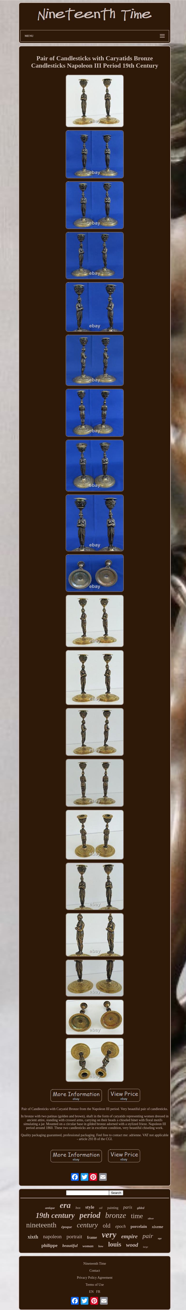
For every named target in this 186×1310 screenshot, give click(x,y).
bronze (115, 1215)
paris (127, 1207)
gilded (140, 1208)
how (100, 1246)
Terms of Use (94, 1284)
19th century (55, 1215)
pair (147, 1235)
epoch (120, 1226)
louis (114, 1244)
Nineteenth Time (94, 1263)
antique (50, 1208)
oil (100, 1208)
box (78, 1208)
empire (129, 1236)
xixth (33, 1236)
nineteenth (41, 1225)
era (65, 1205)
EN (91, 1292)
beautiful (70, 1245)
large (145, 1247)
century (87, 1225)
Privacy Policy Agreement (95, 1277)
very (109, 1234)
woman (88, 1246)
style (89, 1207)
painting (112, 1208)
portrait (74, 1236)
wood (132, 1245)
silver (151, 1218)
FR (98, 1292)
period (89, 1215)
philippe (49, 1245)
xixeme (157, 1227)
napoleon (52, 1236)
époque (66, 1227)
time (137, 1216)
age (160, 1238)
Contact (94, 1270)
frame (92, 1237)
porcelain (139, 1226)
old (106, 1225)
